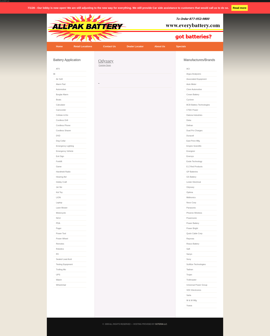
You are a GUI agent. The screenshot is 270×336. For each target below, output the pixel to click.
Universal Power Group (196, 285)
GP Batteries (192, 172)
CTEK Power (192, 110)
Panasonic (191, 208)
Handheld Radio (63, 172)
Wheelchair (61, 285)
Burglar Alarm (62, 94)
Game (59, 166)
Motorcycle (61, 213)
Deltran (189, 125)
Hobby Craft (61, 182)
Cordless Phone (63, 125)
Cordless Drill (62, 120)
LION (58, 197)
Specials (181, 46)
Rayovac (190, 238)
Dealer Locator (135, 46)
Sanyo (189, 254)
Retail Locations (83, 46)
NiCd (58, 218)
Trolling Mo (61, 269)
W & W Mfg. (191, 300)
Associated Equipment (196, 79)
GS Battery (191, 177)
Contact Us (109, 46)
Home (59, 46)
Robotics (60, 249)
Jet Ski (59, 187)
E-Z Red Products (194, 166)
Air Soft (59, 79)
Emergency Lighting (65, 146)
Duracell (190, 136)
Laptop (59, 202)
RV (57, 254)
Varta (188, 295)
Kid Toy (59, 192)
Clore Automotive (194, 89)
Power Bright (192, 228)
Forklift (59, 161)
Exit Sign (60, 156)
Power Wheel (62, 238)
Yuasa (189, 305)
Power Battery (192, 223)
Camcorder (61, 110)
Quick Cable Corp (194, 233)
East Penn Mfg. (193, 141)
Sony (188, 259)
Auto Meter (191, 84)
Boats (58, 100)
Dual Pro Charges (194, 130)
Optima (189, 192)
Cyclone (190, 100)
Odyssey (190, 187)
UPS (58, 275)
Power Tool (61, 233)
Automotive (61, 89)
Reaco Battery (192, 244)
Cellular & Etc (62, 115)
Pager (58, 228)
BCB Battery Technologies (198, 105)
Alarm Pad (60, 84)
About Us (159, 46)
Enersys (190, 156)
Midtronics (191, 197)
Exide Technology (194, 161)
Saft (188, 249)
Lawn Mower (61, 208)
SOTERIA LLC (161, 324)
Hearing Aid (61, 177)
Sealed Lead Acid (64, 259)
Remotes (60, 244)
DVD (58, 136)
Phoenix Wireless (194, 213)
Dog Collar (61, 141)
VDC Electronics (193, 290)
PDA (58, 223)
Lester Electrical (193, 182)
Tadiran (189, 269)
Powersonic (191, 218)
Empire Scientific (193, 146)
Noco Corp (191, 202)
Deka (188, 120)
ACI (188, 69)
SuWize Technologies (196, 264)
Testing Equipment (64, 264)
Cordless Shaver (63, 130)
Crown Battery (192, 94)
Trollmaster (191, 280)
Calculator (60, 105)
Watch (59, 280)
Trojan (189, 275)
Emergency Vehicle (64, 151)
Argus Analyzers (193, 74)
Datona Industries (194, 115)
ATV (58, 69)
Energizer (190, 151)
